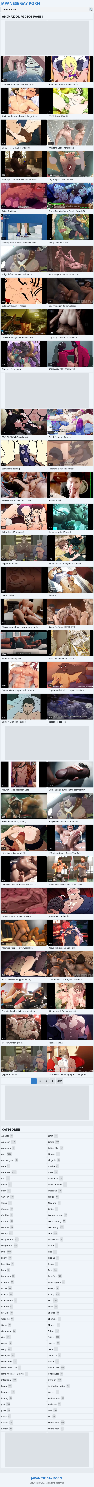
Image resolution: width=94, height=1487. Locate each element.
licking (54, 1154)
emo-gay (7, 1264)
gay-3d (6, 1343)
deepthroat (9, 1245)
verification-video (59, 1386)
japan (6, 1386)
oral (52, 1233)
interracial (9, 1380)
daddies (7, 1227)
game (6, 1325)
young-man (56, 1422)
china (6, 1203)
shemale (54, 1319)
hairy (6, 1349)
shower (54, 1325)
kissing (7, 1422)
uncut (53, 1361)
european (8, 1276)
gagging (7, 1319)
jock (5, 1404)
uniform (55, 1380)
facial (6, 1288)
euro (5, 1270)
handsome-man (11, 1368)
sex (53, 1300)
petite (53, 1245)
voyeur (53, 1392)
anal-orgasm (9, 1160)
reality (53, 1288)
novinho (54, 1203)
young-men (56, 1429)
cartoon (7, 1197)
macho (53, 1166)
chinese (7, 1209)
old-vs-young (57, 1221)
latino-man (56, 1148)
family (7, 1294)
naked (53, 1197)
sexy (53, 1306)
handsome (9, 1361)
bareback (9, 1172)
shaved (54, 1313)
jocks (5, 1410)
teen (53, 1349)
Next (59, 1081)
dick (6, 1252)
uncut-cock (56, 1368)
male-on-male (57, 1184)
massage (55, 1191)
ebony (6, 1258)
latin (53, 1136)
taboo (53, 1331)
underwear (55, 1374)
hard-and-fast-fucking (14, 1374)
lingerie (54, 1160)
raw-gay (55, 1276)
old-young (56, 1227)
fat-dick (7, 1313)
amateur (8, 1142)
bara (5, 1166)
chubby (7, 1215)
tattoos (54, 1343)
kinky (6, 1416)
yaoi (52, 1410)
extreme (7, 1282)
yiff (52, 1416)
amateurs (8, 1148)
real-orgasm (56, 1282)
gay (6, 1337)
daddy (7, 1233)
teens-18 (54, 1355)
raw (52, 1270)
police (53, 1264)
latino (53, 1142)
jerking (6, 1398)
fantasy (7, 1306)
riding (54, 1294)
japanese (8, 1392)
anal (6, 1154)
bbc (5, 1178)
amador (7, 1136)
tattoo (54, 1337)
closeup (7, 1221)
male (53, 1172)
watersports (56, 1398)
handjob (8, 1355)
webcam (54, 1404)
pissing (53, 1258)
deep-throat (10, 1239)
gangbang (8, 1331)
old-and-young (57, 1215)
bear (6, 1191)
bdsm (6, 1184)
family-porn (9, 1300)
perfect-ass (55, 1239)
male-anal (55, 1178)
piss (52, 1252)
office (53, 1209)
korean (6, 1429)
